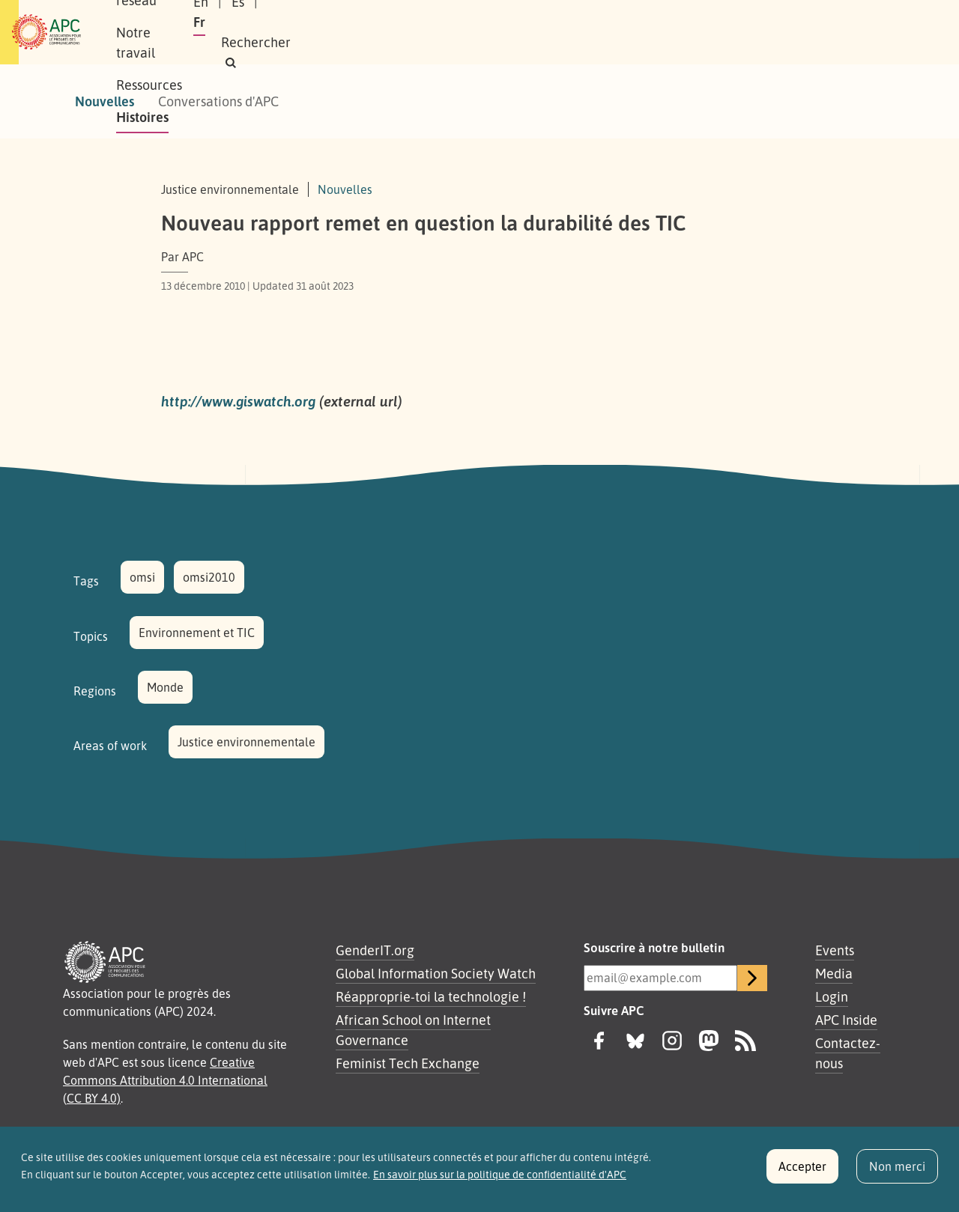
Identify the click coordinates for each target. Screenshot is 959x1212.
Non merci (897, 1173)
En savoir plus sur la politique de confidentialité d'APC (499, 1180)
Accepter (802, 1173)
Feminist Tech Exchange (408, 1063)
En (663, 32)
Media (834, 973)
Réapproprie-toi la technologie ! (431, 996)
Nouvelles (104, 101)
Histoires (556, 32)
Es (700, 32)
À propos (194, 32)
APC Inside (846, 1019)
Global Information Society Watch (436, 973)
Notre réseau (282, 32)
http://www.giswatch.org (238, 401)
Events (834, 950)
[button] (842, 32)
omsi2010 (209, 577)
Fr (736, 32)
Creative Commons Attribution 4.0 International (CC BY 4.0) (165, 1080)
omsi (142, 577)
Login (831, 996)
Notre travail (381, 32)
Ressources (475, 32)
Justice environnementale (246, 741)
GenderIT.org (375, 950)
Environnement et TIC (197, 632)
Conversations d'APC (218, 101)
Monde (165, 687)
